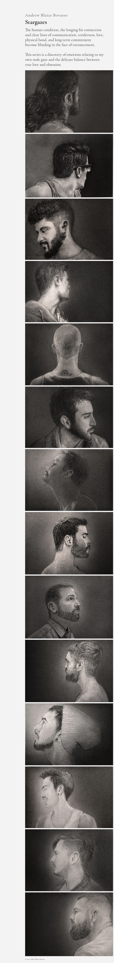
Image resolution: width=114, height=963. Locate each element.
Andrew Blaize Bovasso (46, 15)
